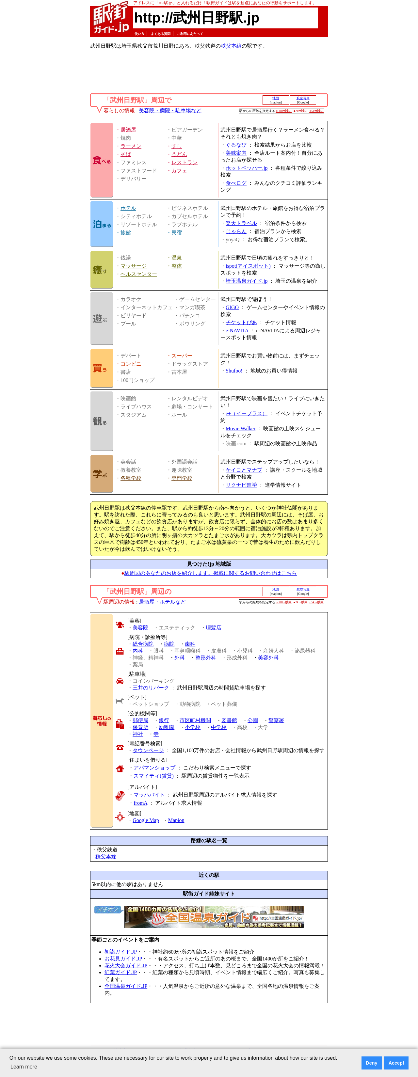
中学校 (219, 727)
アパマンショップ (154, 767)
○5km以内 (316, 111)
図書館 (229, 720)
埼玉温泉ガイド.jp (246, 281)
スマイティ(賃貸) (154, 776)
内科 (138, 651)
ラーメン (131, 146)
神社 (138, 734)
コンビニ (131, 364)
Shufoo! (234, 370)
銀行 (164, 720)
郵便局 (140, 720)
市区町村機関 (195, 720)
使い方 (139, 34)
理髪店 (213, 627)
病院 (169, 644)
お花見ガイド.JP (123, 958)
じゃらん (236, 231)
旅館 (126, 232)
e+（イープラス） (246, 413)
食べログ (236, 183)
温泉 (176, 258)
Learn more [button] (23, 1066)
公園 (253, 720)
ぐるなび (236, 145)
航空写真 (303, 98)
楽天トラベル (241, 223)
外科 (179, 657)
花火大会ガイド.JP (125, 965)
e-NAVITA (237, 330)
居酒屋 (128, 130)
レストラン (184, 162)
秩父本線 (231, 46)
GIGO (232, 307)
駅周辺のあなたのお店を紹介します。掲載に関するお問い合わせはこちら (210, 573)
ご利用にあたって (190, 34)
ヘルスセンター (139, 274)
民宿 (176, 232)
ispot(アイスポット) (248, 266)
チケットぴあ (241, 322)
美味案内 (236, 153)
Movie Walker (240, 428)
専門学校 (181, 478)
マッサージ (134, 266)
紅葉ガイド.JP (120, 972)
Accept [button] (396, 1063)
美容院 (140, 627)
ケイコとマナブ (244, 470)
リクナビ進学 (241, 485)
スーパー (181, 355)
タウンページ (148, 750)
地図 (275, 98)
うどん (179, 154)
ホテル (128, 208)
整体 (176, 266)
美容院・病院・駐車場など (170, 110)
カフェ (179, 170)
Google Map (146, 820)
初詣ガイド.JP (120, 952)
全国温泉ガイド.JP (125, 986)
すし (176, 146)
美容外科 (268, 657)
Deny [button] (371, 1063)
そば (126, 154)
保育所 (140, 727)
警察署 (276, 720)
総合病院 (143, 644)
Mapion (176, 820)
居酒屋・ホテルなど (162, 602)
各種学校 (131, 478)
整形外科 (205, 657)
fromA (140, 803)
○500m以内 (284, 111)
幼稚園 (166, 727)
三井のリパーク (151, 687)
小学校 (193, 727)
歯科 (190, 644)
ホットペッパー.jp (246, 168)
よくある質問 (160, 34)
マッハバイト (149, 795)
